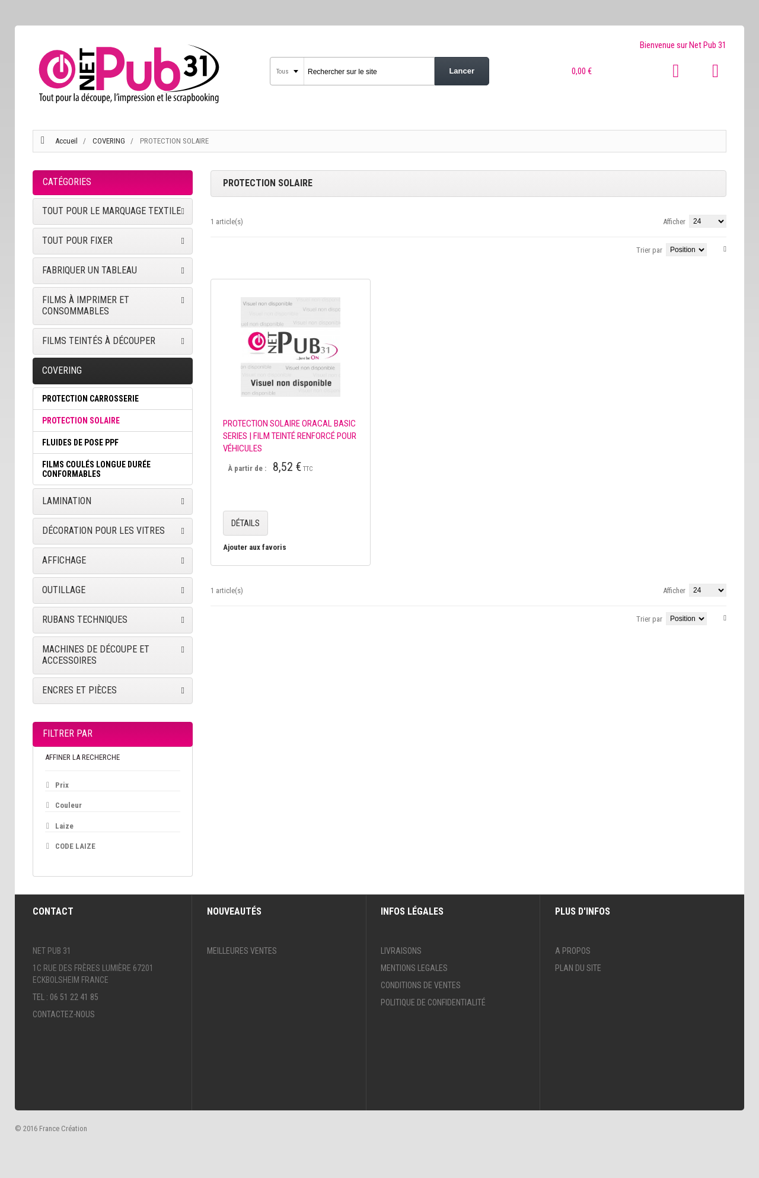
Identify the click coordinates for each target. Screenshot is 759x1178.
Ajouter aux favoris (254, 547)
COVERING (110, 140)
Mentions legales (414, 968)
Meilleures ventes (242, 951)
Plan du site (578, 968)
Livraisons (401, 951)
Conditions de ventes (421, 985)
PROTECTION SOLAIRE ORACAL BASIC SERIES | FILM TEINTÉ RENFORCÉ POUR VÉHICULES (289, 436)
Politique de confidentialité (433, 1002)
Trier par (649, 250)
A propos (573, 951)
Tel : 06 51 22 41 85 (65, 997)
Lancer (461, 70)
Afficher (674, 221)
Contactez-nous (64, 1014)
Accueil (66, 140)
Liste (232, 248)
